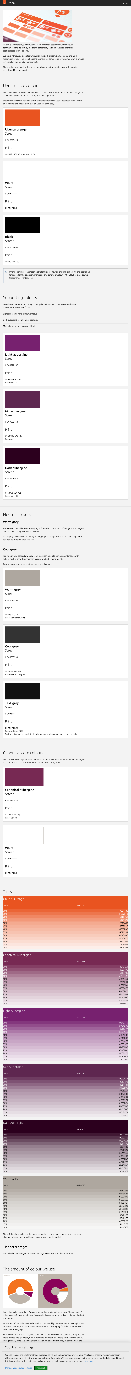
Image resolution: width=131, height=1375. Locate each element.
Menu (125, 3)
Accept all (41, 1368)
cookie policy (89, 1361)
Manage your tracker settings (18, 1368)
